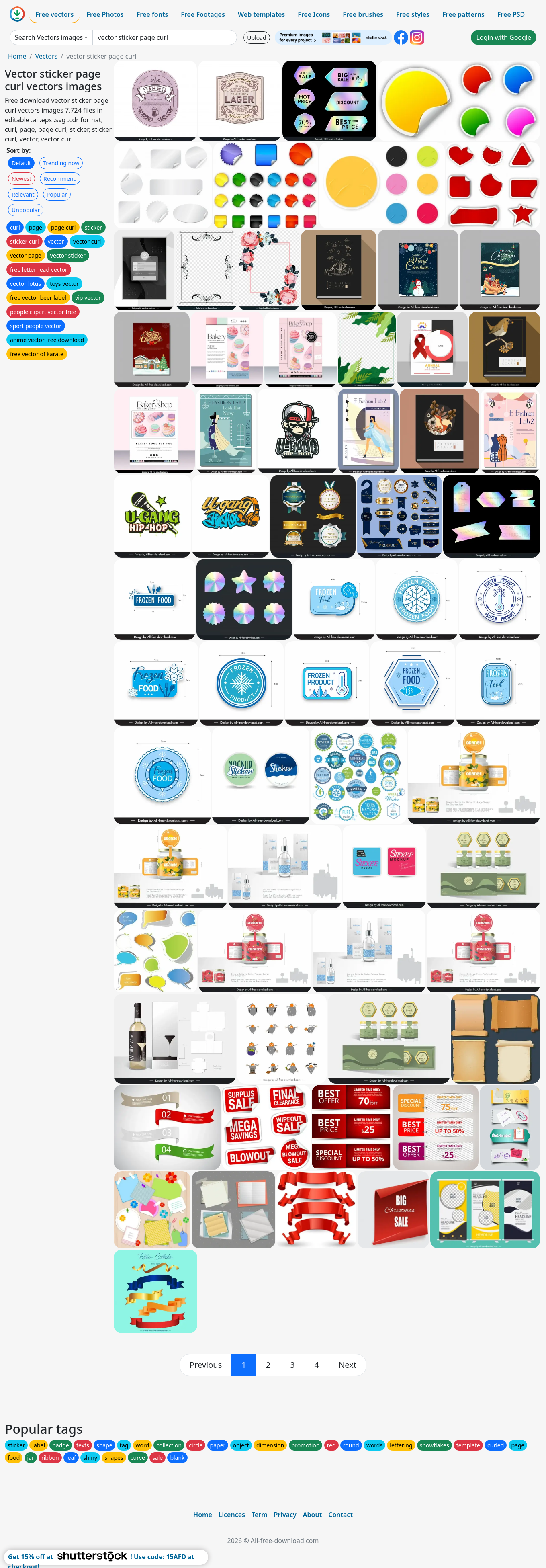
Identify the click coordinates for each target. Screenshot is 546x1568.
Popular (57, 194)
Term (260, 1514)
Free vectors (54, 14)
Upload (256, 37)
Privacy (285, 1514)
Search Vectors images (49, 37)
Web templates (261, 14)
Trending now (61, 163)
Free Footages (203, 14)
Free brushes (363, 14)
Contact (340, 1514)
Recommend (60, 178)
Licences (232, 1514)
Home (17, 56)
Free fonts (152, 14)
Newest (21, 178)
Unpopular (26, 210)
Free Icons (314, 14)
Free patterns (463, 14)
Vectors (46, 56)
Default (21, 163)
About (312, 1514)
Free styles (412, 14)
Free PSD (511, 14)
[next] (347, 1365)
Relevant (23, 194)
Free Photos (104, 14)
